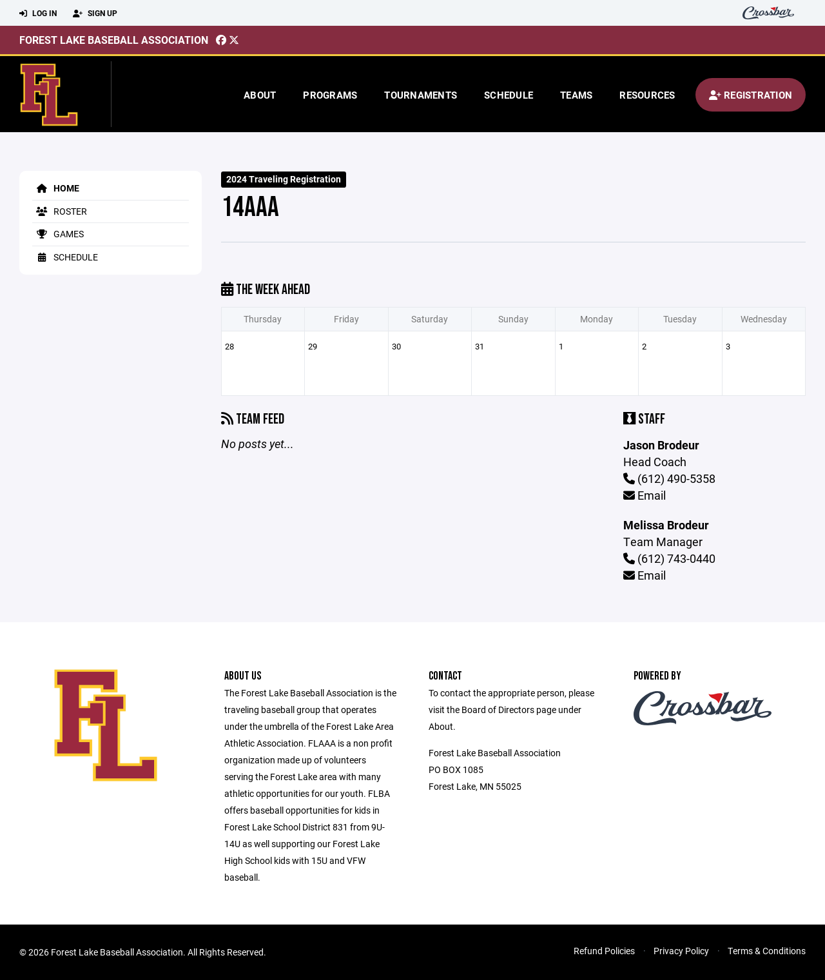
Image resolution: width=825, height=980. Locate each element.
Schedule (508, 94)
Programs (330, 94)
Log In (38, 13)
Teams (576, 94)
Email (644, 495)
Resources (647, 94)
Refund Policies (604, 951)
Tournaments (420, 94)
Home (55, 188)
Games (58, 234)
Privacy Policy (681, 951)
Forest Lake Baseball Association (113, 39)
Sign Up (95, 13)
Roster (59, 211)
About (260, 94)
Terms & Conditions (767, 951)
